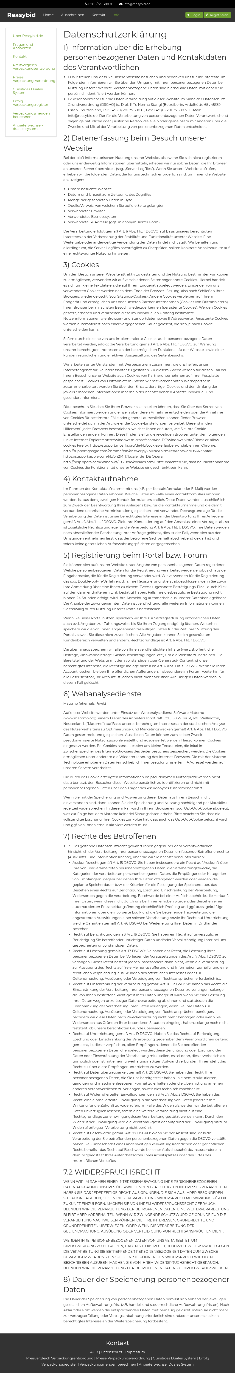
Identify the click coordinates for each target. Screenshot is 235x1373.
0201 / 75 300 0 (98, 4)
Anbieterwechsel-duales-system (28, 127)
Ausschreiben (72, 15)
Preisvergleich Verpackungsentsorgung (33, 67)
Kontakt (98, 15)
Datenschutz (112, 1352)
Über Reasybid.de (28, 36)
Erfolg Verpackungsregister (30, 103)
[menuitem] (98, 4)
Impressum (135, 1352)
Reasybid (21, 15)
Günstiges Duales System (28, 91)
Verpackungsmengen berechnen (31, 115)
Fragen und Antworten (23, 46)
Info (116, 15)
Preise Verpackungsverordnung (33, 79)
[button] (194, 15)
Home (48, 15)
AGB (94, 1352)
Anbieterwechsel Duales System (166, 1364)
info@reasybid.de (134, 4)
